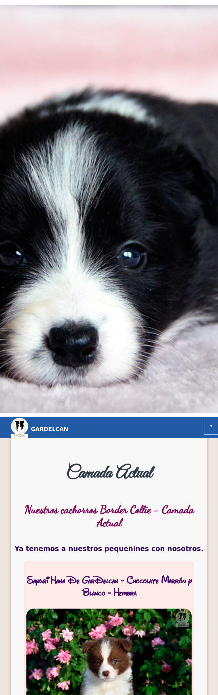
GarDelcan (113, 427)
